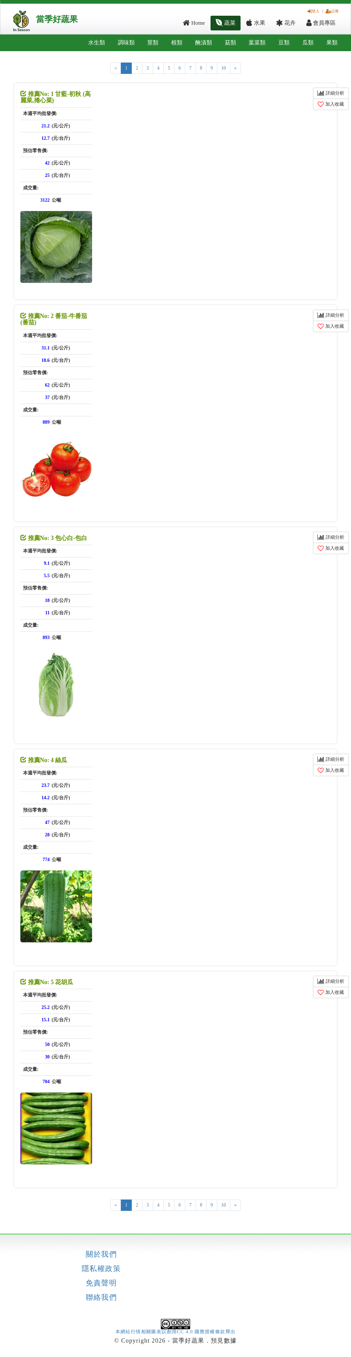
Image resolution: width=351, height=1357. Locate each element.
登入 (313, 11)
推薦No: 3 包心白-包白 (53, 538)
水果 (255, 23)
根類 (177, 42)
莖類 (152, 42)
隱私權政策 (101, 1269)
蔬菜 (226, 23)
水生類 (96, 42)
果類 (332, 42)
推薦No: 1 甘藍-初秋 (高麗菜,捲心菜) (55, 97)
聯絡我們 (101, 1297)
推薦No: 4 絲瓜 (43, 760)
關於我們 (101, 1254)
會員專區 (321, 23)
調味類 (126, 42)
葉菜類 (257, 42)
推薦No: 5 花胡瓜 (46, 982)
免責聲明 (101, 1283)
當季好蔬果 (57, 19)
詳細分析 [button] (330, 93)
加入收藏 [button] (331, 104)
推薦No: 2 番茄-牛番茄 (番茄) (53, 319)
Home (194, 23)
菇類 (230, 42)
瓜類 (308, 42)
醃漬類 (203, 42)
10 (223, 68)
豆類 (284, 42)
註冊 (332, 11)
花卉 (286, 23)
